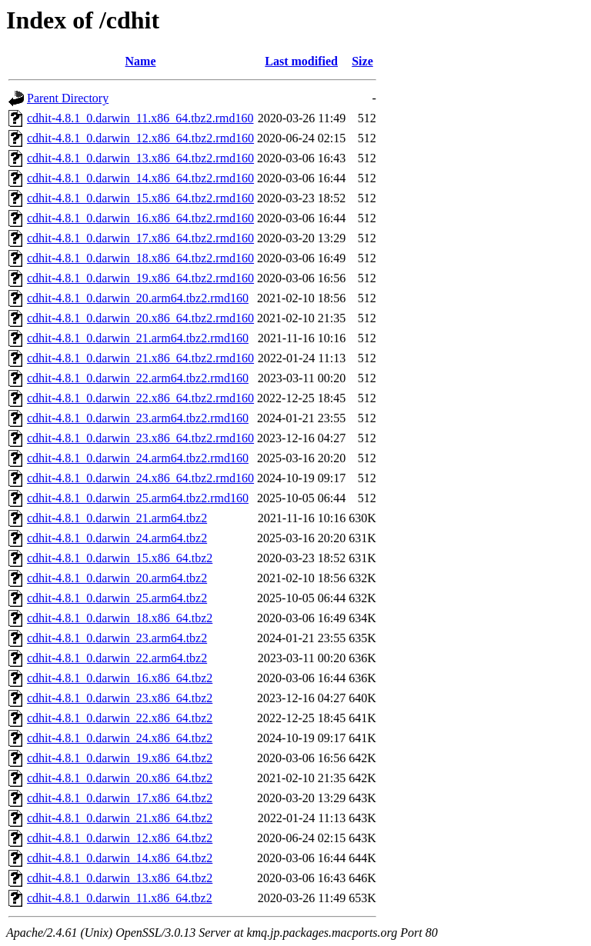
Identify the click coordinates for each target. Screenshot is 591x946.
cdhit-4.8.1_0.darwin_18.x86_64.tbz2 (119, 618)
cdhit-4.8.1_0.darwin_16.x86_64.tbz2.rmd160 (140, 218)
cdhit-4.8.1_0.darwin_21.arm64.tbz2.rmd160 (138, 338)
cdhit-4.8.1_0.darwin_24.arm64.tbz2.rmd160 (138, 458)
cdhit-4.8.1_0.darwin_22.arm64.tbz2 (117, 658)
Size (362, 61)
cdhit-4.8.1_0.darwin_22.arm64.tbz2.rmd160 (138, 378)
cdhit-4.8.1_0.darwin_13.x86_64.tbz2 (119, 877)
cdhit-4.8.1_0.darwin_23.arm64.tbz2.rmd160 (138, 418)
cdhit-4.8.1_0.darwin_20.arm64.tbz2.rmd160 (138, 298)
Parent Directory (68, 98)
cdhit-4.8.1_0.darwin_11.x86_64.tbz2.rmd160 (140, 118)
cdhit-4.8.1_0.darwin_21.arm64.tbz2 (117, 518)
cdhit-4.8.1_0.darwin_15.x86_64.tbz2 (119, 558)
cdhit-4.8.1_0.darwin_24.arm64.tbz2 (117, 538)
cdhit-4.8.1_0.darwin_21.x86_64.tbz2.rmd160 (140, 358)
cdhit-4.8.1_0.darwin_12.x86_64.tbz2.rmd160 (140, 138)
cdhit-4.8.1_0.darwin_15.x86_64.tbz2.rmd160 (140, 198)
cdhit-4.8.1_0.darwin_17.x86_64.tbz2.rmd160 (140, 238)
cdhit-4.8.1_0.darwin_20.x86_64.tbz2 (119, 777)
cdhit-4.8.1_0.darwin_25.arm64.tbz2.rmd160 (138, 498)
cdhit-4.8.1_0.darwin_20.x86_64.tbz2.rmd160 (140, 318)
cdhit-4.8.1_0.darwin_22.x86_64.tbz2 (119, 717)
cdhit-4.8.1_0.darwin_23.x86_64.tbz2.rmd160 (140, 438)
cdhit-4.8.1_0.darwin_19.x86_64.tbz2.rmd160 (140, 278)
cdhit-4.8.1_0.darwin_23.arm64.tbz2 (117, 638)
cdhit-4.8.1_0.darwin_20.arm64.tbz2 (117, 578)
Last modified (301, 61)
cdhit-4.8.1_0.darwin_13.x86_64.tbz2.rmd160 (140, 158)
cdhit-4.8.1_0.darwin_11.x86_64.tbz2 (119, 897)
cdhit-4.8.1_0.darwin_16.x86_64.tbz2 (119, 678)
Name (140, 61)
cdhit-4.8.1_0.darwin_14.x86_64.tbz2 (119, 857)
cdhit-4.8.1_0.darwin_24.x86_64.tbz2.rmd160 (140, 478)
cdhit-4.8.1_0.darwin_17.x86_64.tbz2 (119, 797)
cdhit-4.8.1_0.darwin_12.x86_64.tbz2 (119, 837)
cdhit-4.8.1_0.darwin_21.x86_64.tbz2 (119, 817)
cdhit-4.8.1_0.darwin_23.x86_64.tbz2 (119, 698)
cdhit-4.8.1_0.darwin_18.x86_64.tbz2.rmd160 (140, 258)
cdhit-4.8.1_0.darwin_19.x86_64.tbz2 (119, 757)
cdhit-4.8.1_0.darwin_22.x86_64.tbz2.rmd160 (140, 398)
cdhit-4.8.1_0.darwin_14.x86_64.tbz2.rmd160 (140, 178)
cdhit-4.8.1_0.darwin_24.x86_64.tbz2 (119, 737)
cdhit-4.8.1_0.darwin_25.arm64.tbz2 (117, 598)
